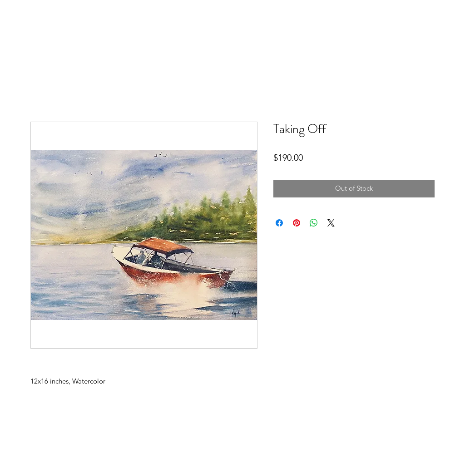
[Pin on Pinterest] (296, 222)
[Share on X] (331, 222)
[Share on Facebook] (279, 222)
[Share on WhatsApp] (313, 222)
